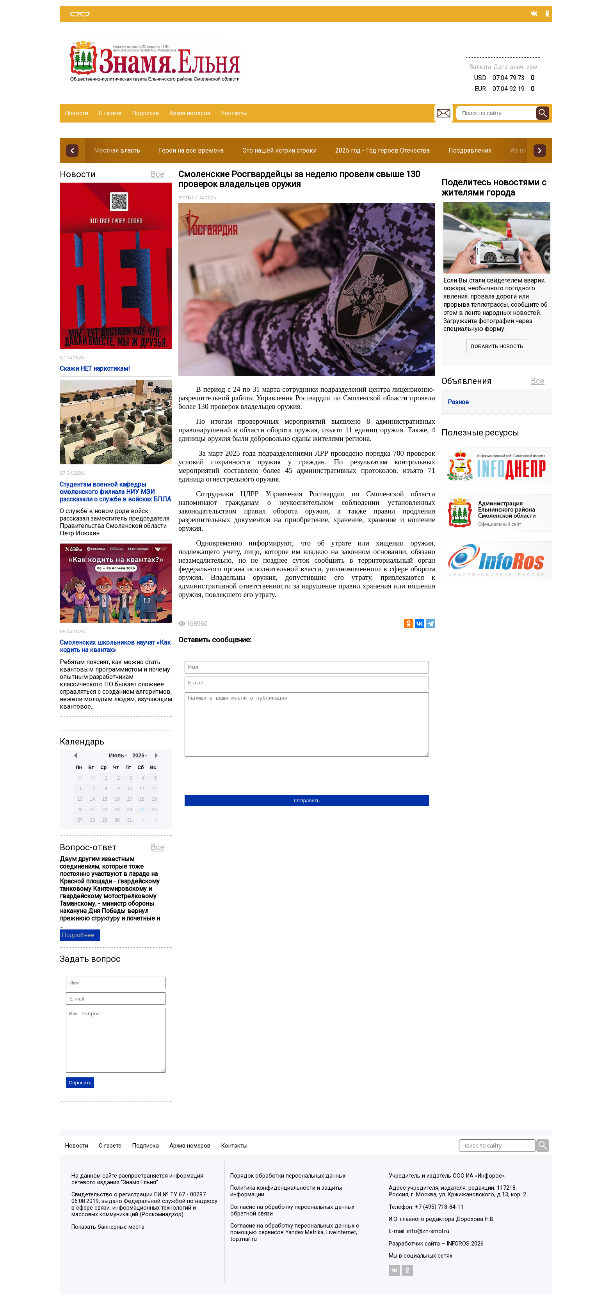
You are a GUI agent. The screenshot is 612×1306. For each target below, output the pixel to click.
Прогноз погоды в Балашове (503, 39)
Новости (76, 113)
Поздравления (469, 150)
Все (157, 174)
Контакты (234, 113)
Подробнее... (80, 935)
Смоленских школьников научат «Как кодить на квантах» (115, 646)
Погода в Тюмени (503, 46)
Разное (458, 402)
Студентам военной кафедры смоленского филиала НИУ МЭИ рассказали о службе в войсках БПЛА (115, 492)
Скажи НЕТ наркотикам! (95, 368)
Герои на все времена (191, 150)
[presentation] (244, 788)
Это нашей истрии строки (279, 150)
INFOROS (458, 1255)
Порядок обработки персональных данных (287, 1187)
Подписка (145, 113)
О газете (110, 113)
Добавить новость (496, 346)
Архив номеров (189, 113)
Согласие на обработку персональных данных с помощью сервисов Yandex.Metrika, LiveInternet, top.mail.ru (294, 1244)
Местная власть (117, 150)
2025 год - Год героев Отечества (382, 150)
